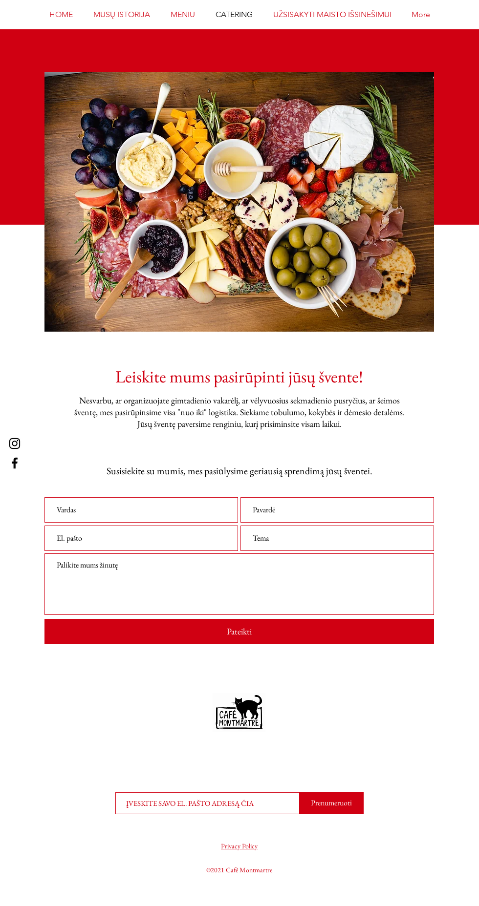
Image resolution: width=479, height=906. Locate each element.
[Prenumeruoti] (331, 803)
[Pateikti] (239, 631)
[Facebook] (14, 463)
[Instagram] (14, 443)
